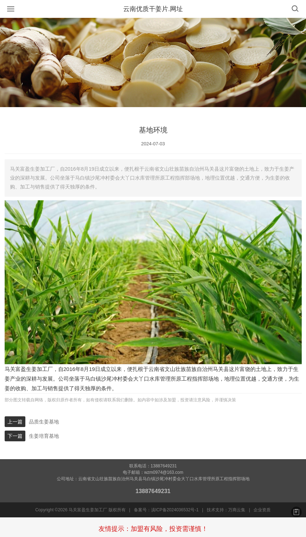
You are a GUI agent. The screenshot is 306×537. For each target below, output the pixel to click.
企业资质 (262, 509)
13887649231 (153, 491)
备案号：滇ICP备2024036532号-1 (166, 509)
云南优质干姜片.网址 (153, 8)
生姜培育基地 (44, 436)
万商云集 (236, 509)
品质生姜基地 (44, 422)
